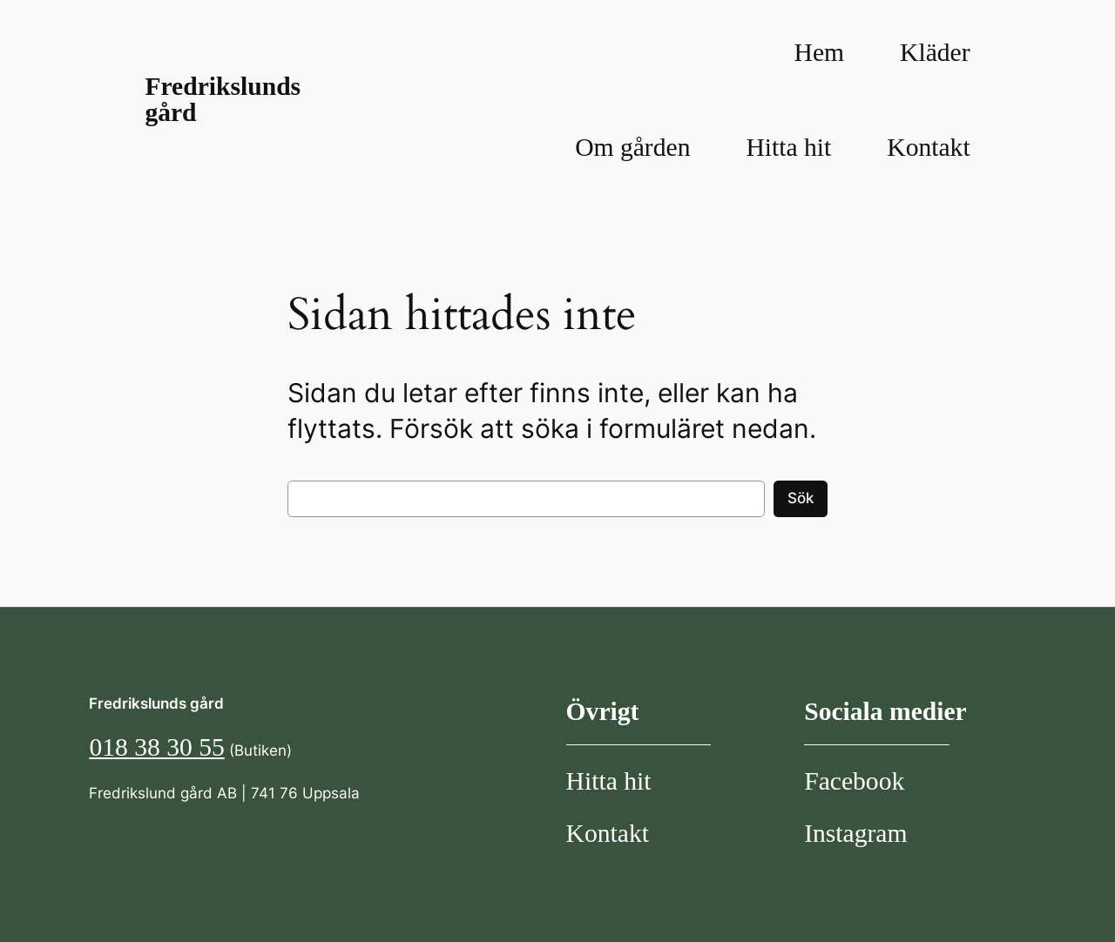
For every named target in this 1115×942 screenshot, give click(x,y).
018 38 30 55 (156, 747)
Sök (800, 498)
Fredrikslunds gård (223, 99)
